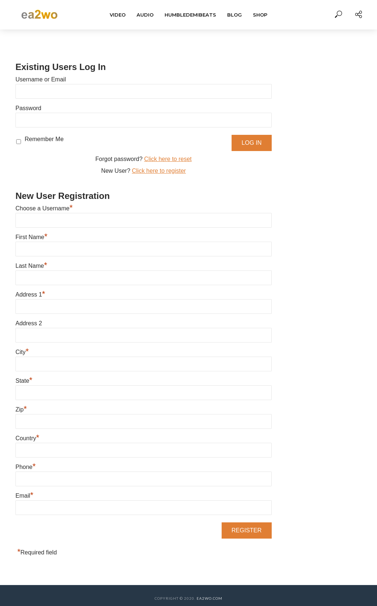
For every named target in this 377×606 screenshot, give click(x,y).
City (22, 352)
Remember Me (44, 139)
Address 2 (28, 323)
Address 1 (30, 294)
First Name (31, 237)
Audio (145, 15)
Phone (25, 467)
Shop (260, 15)
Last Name (31, 266)
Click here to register (159, 171)
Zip (21, 409)
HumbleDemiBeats (190, 15)
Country (27, 438)
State (23, 381)
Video (118, 15)
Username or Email (40, 79)
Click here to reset (168, 159)
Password (28, 108)
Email (24, 496)
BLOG (234, 15)
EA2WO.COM (209, 598)
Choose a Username (44, 208)
